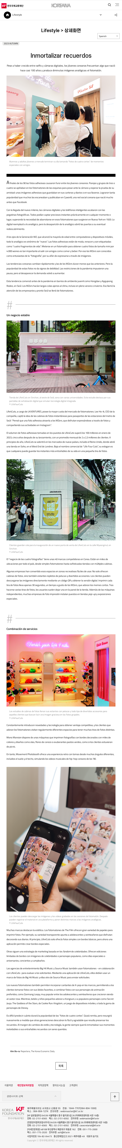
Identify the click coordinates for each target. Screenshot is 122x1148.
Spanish (103, 36)
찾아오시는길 (59, 1085)
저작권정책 (43, 1085)
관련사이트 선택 (32, 1096)
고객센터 (73, 1085)
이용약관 (9, 1085)
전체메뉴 (117, 4)
